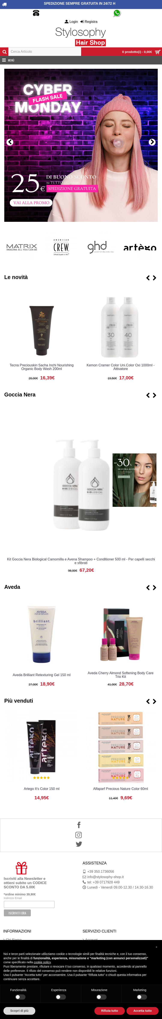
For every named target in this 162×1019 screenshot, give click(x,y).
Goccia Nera (20, 395)
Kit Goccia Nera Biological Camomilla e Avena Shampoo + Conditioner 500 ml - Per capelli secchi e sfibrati (81, 561)
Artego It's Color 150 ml (41, 789)
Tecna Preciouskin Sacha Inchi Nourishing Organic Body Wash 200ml (42, 367)
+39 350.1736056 (98, 872)
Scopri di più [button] (19, 1010)
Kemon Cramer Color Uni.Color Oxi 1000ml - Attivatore (121, 367)
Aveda (12, 587)
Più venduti (18, 701)
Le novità (16, 277)
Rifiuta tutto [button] (109, 1010)
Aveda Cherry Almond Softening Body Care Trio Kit (120, 674)
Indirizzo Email (13, 898)
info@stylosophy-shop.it (103, 877)
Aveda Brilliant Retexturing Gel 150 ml (41, 675)
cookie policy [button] (42, 962)
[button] (156, 946)
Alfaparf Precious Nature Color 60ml (120, 789)
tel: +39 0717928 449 (101, 882)
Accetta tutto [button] (142, 1010)
